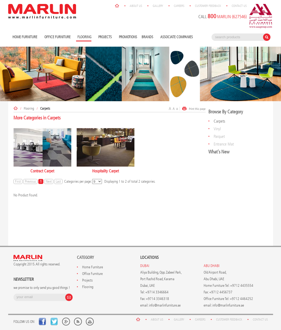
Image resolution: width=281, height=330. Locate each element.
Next (49, 181)
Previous (30, 181)
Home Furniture (25, 37)
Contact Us (239, 6)
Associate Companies (176, 37)
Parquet (219, 136)
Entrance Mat (224, 144)
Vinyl (217, 128)
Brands (148, 37)
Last (58, 181)
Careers (179, 6)
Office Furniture (58, 37)
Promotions (128, 37)
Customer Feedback (208, 6)
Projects (105, 37)
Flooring (29, 108)
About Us (136, 6)
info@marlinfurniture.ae (165, 305)
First (18, 181)
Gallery (158, 6)
